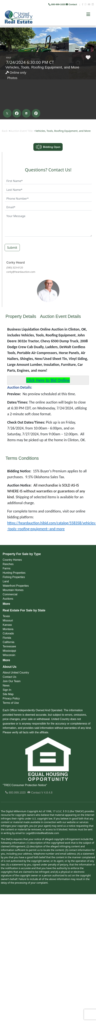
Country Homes (12, 559)
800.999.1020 (15, 792)
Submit (12, 247)
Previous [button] (3, 26)
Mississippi (9, 650)
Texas (6, 616)
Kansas (7, 624)
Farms (6, 568)
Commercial (10, 594)
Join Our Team (12, 681)
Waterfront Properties (16, 585)
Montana (8, 629)
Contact (72, 4)
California (8, 642)
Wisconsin (9, 655)
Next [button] (91, 26)
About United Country (16, 672)
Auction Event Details (60, 316)
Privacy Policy (11, 698)
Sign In (7, 689)
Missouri (8, 620)
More (6, 604)
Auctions (8, 598)
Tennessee (9, 646)
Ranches (8, 564)
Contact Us (9, 676)
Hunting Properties (14, 572)
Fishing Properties (14, 577)
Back (5, 130)
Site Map (8, 694)
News (6, 685)
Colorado (8, 633)
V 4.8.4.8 (46, 792)
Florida (7, 637)
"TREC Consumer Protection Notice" (25, 785)
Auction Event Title (21, 130)
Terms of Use (11, 702)
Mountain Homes (13, 590)
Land (6, 581)
